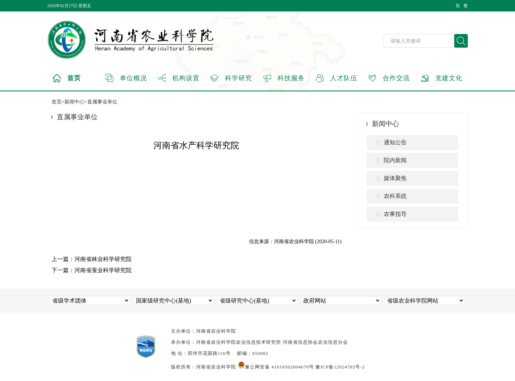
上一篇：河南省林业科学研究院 (92, 259)
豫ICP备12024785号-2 (340, 367)
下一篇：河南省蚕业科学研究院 (92, 270)
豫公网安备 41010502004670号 (276, 367)
